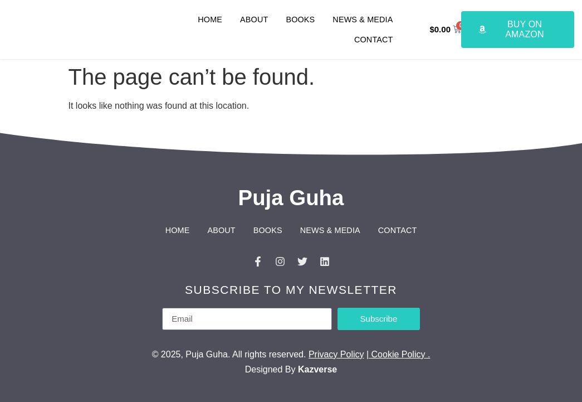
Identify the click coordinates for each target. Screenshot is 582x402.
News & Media (362, 19)
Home (210, 19)
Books (300, 19)
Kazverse (317, 369)
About (254, 19)
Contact (373, 39)
